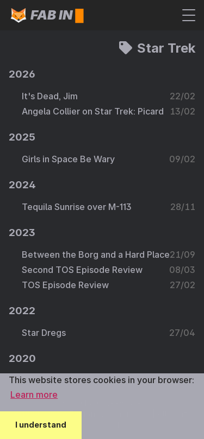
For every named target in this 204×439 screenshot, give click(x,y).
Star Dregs (44, 332)
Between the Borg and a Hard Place (96, 254)
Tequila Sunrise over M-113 (77, 206)
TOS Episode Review (65, 284)
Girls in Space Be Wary (68, 159)
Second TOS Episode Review (82, 269)
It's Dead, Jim (50, 96)
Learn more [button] (34, 394)
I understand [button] (40, 424)
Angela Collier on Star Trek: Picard (93, 111)
